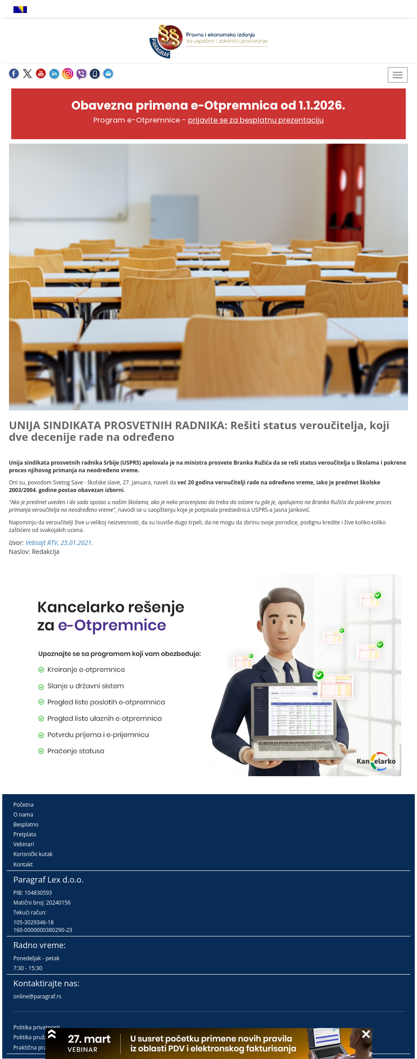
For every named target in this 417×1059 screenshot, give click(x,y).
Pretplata (24, 834)
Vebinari (23, 844)
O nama (23, 814)
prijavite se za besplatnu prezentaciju (256, 120)
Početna (23, 805)
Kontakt (23, 864)
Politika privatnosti (36, 1027)
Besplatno (26, 824)
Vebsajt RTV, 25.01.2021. (59, 542)
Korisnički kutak (33, 854)
